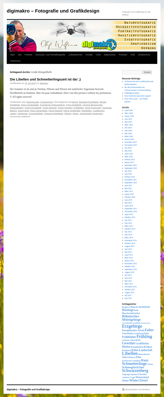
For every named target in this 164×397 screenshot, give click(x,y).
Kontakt (89, 54)
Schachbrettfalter (36, 114)
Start (12, 54)
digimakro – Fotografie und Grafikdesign (53, 10)
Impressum (15, 61)
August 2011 (129, 292)
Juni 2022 (128, 174)
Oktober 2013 (130, 243)
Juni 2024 (128, 130)
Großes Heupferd (65, 108)
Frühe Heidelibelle (74, 105)
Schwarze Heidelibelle (53, 114)
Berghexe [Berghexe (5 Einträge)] (126, 307)
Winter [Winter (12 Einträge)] (134, 380)
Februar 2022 (130, 177)
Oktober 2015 (130, 217)
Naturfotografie (32, 102)
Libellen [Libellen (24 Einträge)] (130, 353)
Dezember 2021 (131, 180)
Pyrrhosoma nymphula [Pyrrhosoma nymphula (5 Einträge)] (131, 361)
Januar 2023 (129, 162)
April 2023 (129, 154)
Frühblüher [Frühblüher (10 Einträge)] (129, 337)
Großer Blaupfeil (49, 108)
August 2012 (130, 272)
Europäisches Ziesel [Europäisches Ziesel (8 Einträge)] (133, 330)
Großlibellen (79, 108)
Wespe (75, 114)
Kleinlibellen (87, 111)
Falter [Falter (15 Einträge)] (149, 330)
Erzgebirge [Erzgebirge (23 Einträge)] (132, 326)
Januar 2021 (129, 194)
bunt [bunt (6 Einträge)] (136, 310)
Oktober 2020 (130, 197)
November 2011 (131, 287)
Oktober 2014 (130, 229)
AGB (132, 54)
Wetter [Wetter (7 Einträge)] (125, 380)
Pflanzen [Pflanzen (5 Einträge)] (131, 357)
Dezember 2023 (131, 142)
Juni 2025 (128, 119)
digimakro (44, 83)
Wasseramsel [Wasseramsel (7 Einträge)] (142, 377)
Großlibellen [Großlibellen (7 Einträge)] (142, 343)
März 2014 (129, 237)
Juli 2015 (128, 220)
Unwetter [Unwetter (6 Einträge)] (142, 374)
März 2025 (129, 125)
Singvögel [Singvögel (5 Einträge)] (126, 374)
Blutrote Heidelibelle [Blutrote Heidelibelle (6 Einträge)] (140, 307)
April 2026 (129, 110)
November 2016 (131, 211)
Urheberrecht (144, 54)
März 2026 (129, 113)
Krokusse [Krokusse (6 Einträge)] (126, 350)
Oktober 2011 (130, 289)
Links (98, 54)
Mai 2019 (128, 203)
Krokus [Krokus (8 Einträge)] (148, 346)
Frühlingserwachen (132, 93)
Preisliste (123, 54)
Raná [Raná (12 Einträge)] (144, 360)
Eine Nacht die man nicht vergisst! (138, 96)
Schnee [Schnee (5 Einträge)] (150, 364)
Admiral (74, 102)
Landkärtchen (99, 111)
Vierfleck (68, 114)
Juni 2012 (128, 278)
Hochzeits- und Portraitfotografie (50, 54)
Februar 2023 (130, 159)
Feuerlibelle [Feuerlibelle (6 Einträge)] (127, 333)
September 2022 (131, 168)
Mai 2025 (128, 122)
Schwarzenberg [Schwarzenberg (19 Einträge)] (135, 370)
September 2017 (131, 208)
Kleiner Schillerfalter (71, 111)
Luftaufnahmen (75, 54)
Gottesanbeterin (17, 108)
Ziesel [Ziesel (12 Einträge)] (143, 380)
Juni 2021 (128, 185)
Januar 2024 (129, 139)
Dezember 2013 (131, 240)
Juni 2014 (128, 235)
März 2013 (129, 258)
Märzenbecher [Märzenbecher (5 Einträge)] (144, 354)
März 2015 (129, 226)
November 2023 (131, 145)
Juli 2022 (128, 171)
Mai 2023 (128, 151)
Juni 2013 (128, 249)
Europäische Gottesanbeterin (52, 105)
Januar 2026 (129, 116)
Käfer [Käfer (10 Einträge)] (135, 350)
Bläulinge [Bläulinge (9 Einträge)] (128, 310)
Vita (19, 54)
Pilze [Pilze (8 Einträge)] (138, 357)
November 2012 (131, 263)
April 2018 (129, 206)
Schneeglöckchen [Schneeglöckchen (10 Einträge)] (133, 367)
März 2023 (129, 156)
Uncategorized (46, 102)
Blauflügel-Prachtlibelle (88, 102)
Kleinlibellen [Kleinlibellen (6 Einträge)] (137, 347)
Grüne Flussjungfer (93, 108)
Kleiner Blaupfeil (55, 111)
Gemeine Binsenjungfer (93, 105)
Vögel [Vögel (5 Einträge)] (132, 377)
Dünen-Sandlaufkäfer (30, 105)
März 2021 (129, 191)
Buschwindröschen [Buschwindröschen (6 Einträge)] (131, 313)
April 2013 (129, 255)
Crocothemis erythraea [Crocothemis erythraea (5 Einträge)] (131, 323)
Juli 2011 (128, 295)
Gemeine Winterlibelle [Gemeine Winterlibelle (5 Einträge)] (131, 340)
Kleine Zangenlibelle (38, 111)
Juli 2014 (128, 232)
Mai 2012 (128, 281)
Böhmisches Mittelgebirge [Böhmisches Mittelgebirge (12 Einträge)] (131, 318)
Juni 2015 (128, 223)
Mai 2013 (128, 252)
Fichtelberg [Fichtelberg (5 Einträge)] (138, 333)
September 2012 (131, 269)
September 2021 (131, 182)
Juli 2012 (128, 275)
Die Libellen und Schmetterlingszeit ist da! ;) (45, 79)
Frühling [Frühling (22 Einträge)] (144, 336)
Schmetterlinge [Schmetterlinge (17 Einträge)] (134, 363)
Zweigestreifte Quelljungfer (91, 114)
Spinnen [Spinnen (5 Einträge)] (134, 374)
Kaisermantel (23, 111)
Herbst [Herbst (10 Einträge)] (126, 346)
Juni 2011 (128, 298)
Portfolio (28, 54)
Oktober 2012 (130, 266)
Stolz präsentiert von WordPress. (137, 389)
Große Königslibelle (33, 108)
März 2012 (129, 284)
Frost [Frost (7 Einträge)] (146, 333)
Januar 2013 (129, 261)
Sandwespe (23, 114)
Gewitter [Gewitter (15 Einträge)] (128, 343)
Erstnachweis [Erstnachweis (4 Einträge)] (145, 323)
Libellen (13, 114)
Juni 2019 (128, 200)
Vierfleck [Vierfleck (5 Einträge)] (126, 377)
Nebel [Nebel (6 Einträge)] (125, 357)
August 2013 (130, 246)
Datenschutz (109, 54)
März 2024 (129, 136)
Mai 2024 (128, 133)
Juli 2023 (128, 148)
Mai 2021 (128, 188)
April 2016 (129, 214)
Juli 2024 (128, 128)
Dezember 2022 (131, 165)
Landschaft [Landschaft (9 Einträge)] (145, 350)
